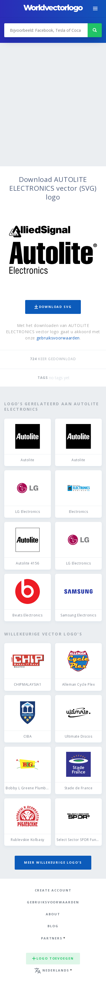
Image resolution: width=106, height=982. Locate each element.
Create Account (53, 890)
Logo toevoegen (53, 958)
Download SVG (53, 307)
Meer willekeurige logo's (53, 862)
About (53, 914)
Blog (53, 926)
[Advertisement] (53, 110)
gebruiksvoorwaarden (58, 338)
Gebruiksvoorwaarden (53, 902)
